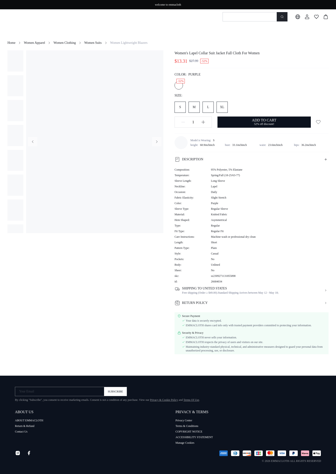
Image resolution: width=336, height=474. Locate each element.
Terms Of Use (191, 400)
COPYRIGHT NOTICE (188, 431)
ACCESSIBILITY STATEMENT (194, 437)
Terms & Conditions (186, 426)
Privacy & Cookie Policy (164, 400)
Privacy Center (183, 420)
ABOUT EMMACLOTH (29, 420)
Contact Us (21, 431)
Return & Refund (24, 426)
